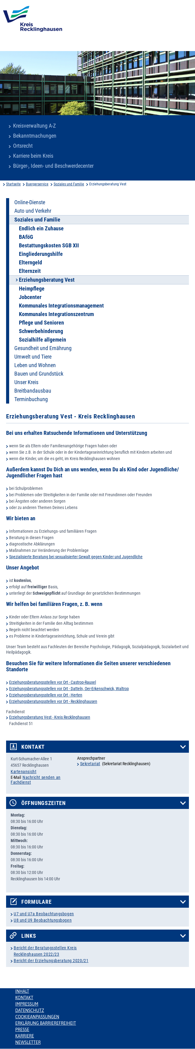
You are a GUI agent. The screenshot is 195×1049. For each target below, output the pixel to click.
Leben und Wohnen (35, 365)
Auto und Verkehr (32, 211)
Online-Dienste (29, 202)
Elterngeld (30, 263)
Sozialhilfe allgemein (42, 340)
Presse (22, 1029)
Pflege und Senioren (41, 323)
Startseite (13, 184)
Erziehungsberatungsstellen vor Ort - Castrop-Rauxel (52, 682)
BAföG (26, 237)
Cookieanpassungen (37, 1016)
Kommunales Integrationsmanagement (61, 306)
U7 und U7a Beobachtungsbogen (44, 913)
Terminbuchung (31, 399)
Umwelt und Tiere (32, 357)
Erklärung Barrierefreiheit (45, 1023)
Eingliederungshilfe (41, 254)
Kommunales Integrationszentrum (56, 314)
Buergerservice (37, 184)
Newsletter (28, 1042)
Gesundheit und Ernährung (43, 348)
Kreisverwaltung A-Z (34, 126)
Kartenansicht (23, 771)
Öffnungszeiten (43, 803)
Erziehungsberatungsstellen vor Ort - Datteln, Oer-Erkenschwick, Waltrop (69, 688)
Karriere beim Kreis (33, 156)
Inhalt (22, 991)
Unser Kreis (26, 382)
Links (28, 936)
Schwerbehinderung (41, 331)
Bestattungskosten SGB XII (49, 245)
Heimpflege (31, 289)
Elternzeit (30, 271)
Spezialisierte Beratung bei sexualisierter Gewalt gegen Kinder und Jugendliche (76, 556)
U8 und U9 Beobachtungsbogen (43, 920)
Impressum (26, 1004)
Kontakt (33, 747)
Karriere (24, 1036)
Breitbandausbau (32, 391)
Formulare (36, 902)
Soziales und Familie (69, 184)
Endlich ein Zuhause (41, 228)
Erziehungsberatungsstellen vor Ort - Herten (45, 695)
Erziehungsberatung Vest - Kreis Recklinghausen (49, 717)
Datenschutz (29, 1010)
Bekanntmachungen (34, 136)
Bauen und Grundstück (38, 374)
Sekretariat (90, 763)
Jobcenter (30, 297)
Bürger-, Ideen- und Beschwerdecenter (53, 166)
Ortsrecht (23, 146)
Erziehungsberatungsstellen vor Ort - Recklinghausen (53, 701)
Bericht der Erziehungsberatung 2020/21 (51, 960)
